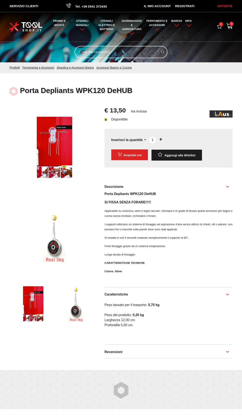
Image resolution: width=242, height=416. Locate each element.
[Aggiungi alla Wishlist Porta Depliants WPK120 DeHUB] (177, 155)
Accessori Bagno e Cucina (114, 68)
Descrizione (114, 186)
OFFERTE (225, 6)
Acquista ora (129, 155)
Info (188, 21)
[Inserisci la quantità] (152, 140)
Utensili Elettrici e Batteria (106, 25)
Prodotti (14, 68)
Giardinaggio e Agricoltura (132, 25)
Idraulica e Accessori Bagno (75, 68)
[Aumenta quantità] (160, 139)
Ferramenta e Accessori (38, 68)
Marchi (176, 21)
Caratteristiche (116, 294)
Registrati (185, 6)
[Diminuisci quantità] (145, 139)
